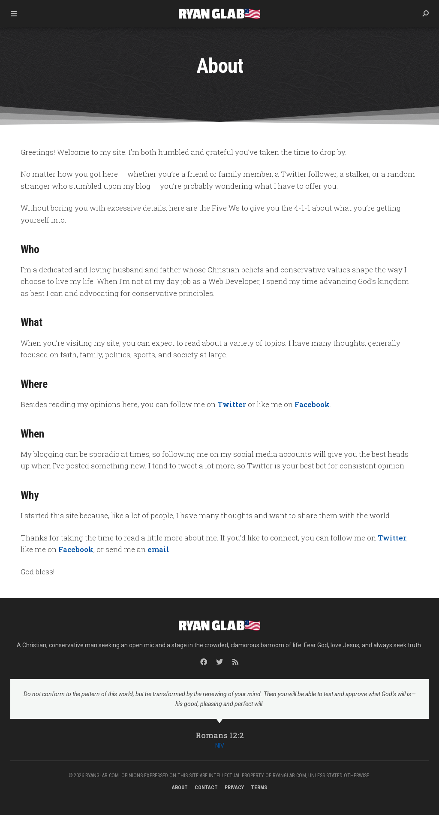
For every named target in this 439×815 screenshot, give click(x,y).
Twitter (231, 404)
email (158, 549)
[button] (425, 13)
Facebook (312, 404)
